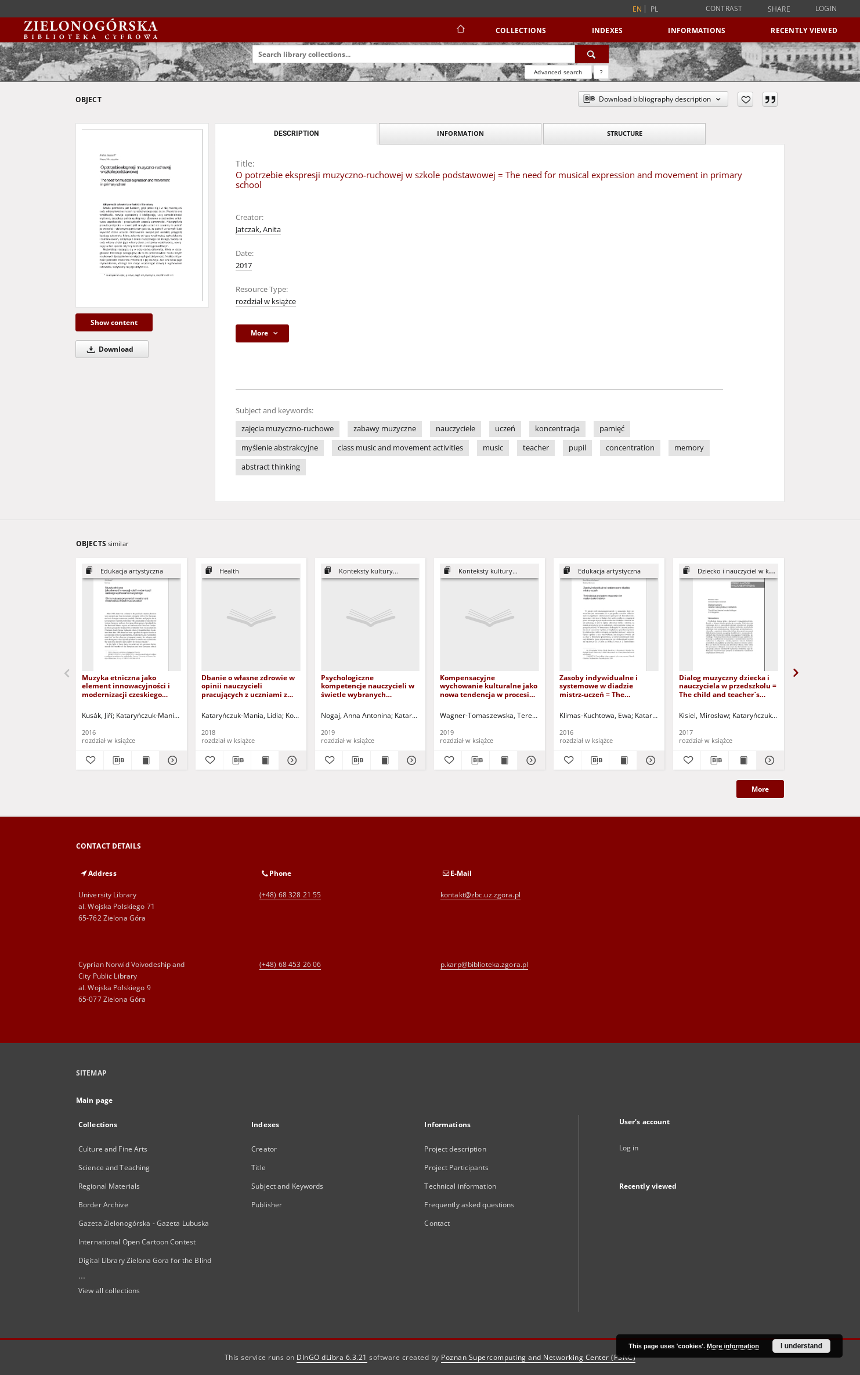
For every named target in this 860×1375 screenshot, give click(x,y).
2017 (244, 265)
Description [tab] (296, 133)
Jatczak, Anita (258, 229)
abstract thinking (270, 467)
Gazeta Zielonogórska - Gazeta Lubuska (143, 1223)
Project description (455, 1149)
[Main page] (460, 30)
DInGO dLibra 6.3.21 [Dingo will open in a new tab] (332, 1357)
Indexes (607, 30)
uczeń (505, 429)
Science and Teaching (114, 1167)
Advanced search (558, 72)
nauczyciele (455, 429)
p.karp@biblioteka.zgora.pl (484, 964)
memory (689, 448)
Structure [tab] (624, 133)
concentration (630, 448)
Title (258, 1167)
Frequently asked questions (469, 1205)
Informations (696, 30)
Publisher (266, 1205)
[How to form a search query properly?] (601, 72)
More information (733, 1345)
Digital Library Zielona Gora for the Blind (144, 1260)
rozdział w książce (266, 301)
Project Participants (456, 1167)
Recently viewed (804, 30)
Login (826, 8)
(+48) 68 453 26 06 (290, 964)
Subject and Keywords (287, 1186)
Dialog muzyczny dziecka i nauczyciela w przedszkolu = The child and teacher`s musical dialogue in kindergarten (727, 686)
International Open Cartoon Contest (137, 1242)
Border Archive (103, 1205)
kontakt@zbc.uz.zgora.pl (480, 895)
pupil (577, 448)
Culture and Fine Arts (113, 1149)
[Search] (592, 54)
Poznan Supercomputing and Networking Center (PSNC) (538, 1357)
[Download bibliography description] (117, 760)
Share (779, 9)
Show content (114, 322)
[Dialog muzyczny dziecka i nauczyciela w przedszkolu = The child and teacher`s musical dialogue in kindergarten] (729, 618)
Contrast (724, 8)
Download (108, 349)
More (760, 789)
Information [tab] (460, 133)
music (493, 448)
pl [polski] (655, 9)
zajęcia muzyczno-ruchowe (287, 429)
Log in (629, 1148)
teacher (536, 448)
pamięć (611, 429)
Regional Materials (109, 1186)
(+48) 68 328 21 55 (290, 895)
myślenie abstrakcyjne (279, 448)
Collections (521, 30)
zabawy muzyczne (384, 429)
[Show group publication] (131, 571)
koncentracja (557, 429)
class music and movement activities (400, 448)
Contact (437, 1223)
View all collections (109, 1290)
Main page (94, 1100)
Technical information (460, 1186)
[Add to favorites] (745, 99)
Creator (264, 1149)
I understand (801, 1346)
